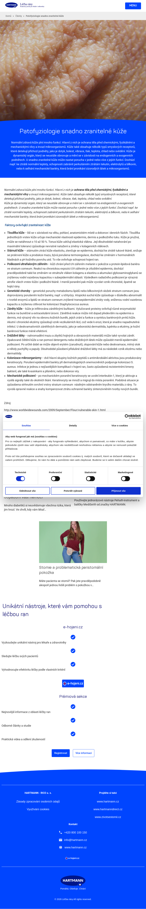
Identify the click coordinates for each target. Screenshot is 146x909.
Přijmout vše (118, 490)
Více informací (83, 753)
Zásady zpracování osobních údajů (38, 801)
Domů (8, 16)
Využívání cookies (38, 809)
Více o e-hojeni (73, 683)
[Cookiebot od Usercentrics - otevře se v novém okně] (127, 416)
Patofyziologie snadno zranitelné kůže (45, 16)
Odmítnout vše (27, 490)
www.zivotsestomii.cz (108, 817)
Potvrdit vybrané (73, 490)
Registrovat (60, 753)
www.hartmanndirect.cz (107, 809)
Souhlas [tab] (26, 425)
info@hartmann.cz (75, 840)
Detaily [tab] (73, 425)
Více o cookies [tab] (119, 425)
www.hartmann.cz (108, 801)
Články (18, 16)
